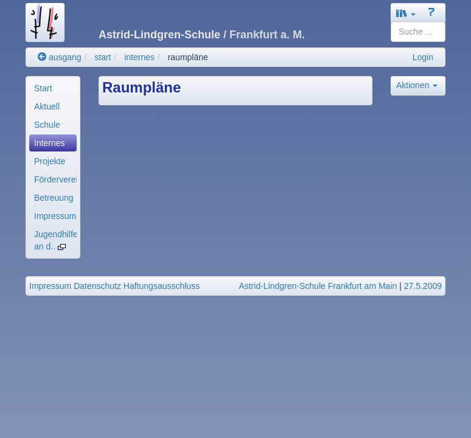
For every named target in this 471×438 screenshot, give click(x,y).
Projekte (49, 161)
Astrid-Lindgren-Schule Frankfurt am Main (318, 286)
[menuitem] (53, 88)
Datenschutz (97, 286)
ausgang (60, 57)
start (102, 57)
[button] (405, 13)
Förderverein (55, 179)
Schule (47, 125)
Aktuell (47, 106)
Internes (49, 143)
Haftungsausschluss (162, 286)
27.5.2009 (423, 286)
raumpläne (188, 57)
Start (43, 88)
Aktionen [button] (417, 85)
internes (139, 57)
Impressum (55, 216)
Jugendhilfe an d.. (55, 240)
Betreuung (54, 198)
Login (423, 57)
